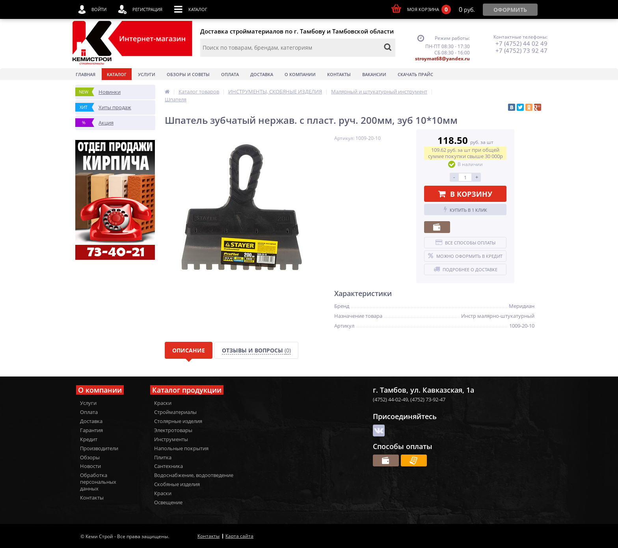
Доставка (261, 74)
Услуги (146, 74)
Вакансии (374, 74)
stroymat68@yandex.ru (442, 58)
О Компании (300, 74)
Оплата (230, 74)
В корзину (465, 194)
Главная (85, 74)
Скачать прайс (415, 74)
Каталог (117, 74)
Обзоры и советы (188, 74)
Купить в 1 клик (465, 210)
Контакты (339, 74)
